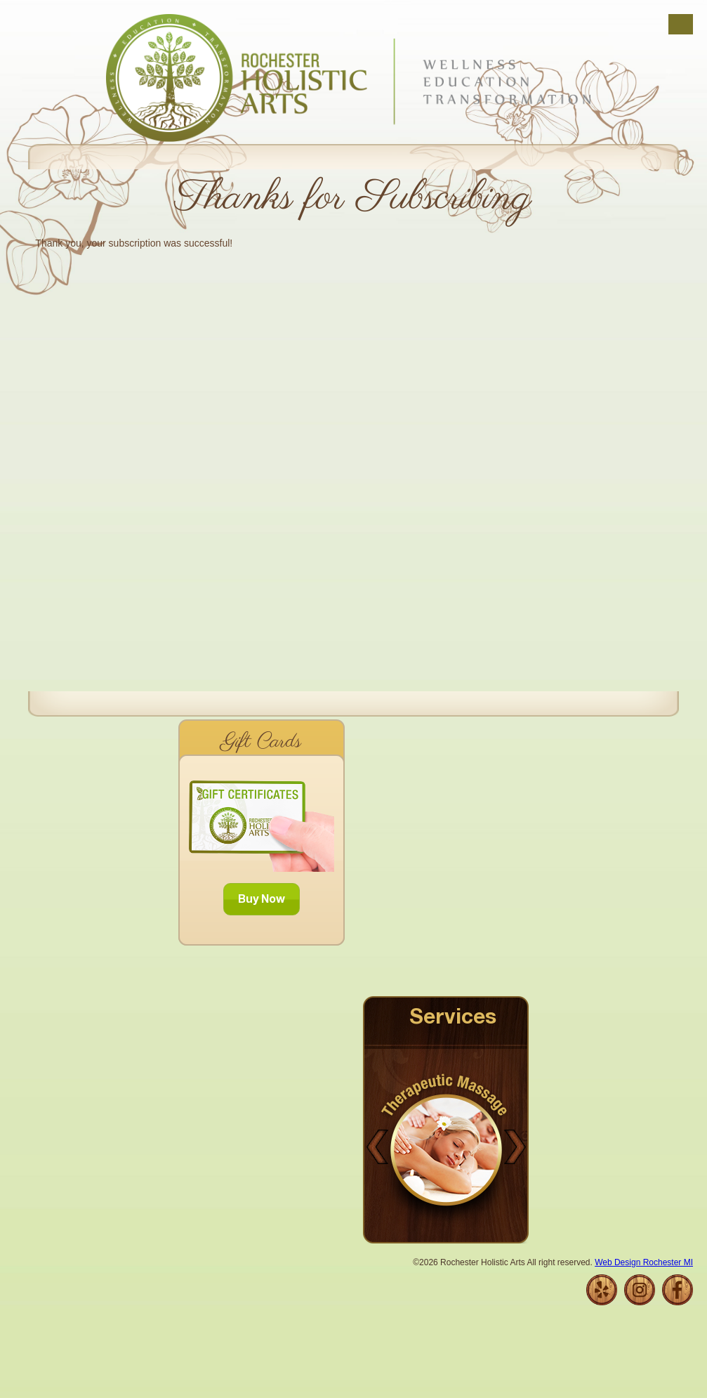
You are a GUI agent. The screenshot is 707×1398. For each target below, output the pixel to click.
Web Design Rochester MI (644, 1262)
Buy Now (261, 900)
